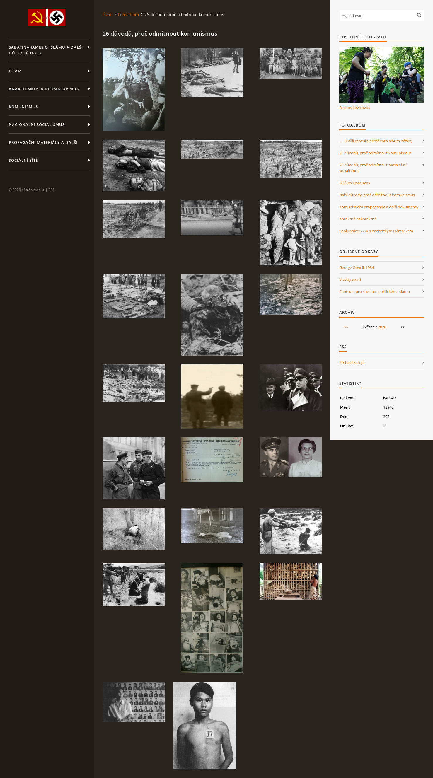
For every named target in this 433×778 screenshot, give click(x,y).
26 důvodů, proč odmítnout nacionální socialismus (372, 167)
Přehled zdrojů (352, 362)
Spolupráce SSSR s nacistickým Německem (376, 230)
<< (346, 327)
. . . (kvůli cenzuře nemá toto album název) (375, 141)
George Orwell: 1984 (356, 267)
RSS (51, 189)
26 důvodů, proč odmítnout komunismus (375, 153)
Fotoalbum (128, 14)
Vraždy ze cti (350, 279)
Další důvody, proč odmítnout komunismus (377, 194)
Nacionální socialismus (37, 124)
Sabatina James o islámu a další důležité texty (46, 50)
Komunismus (23, 106)
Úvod (107, 14)
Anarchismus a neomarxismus (44, 88)
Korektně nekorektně (357, 218)
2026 (382, 327)
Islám (15, 71)
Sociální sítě (23, 160)
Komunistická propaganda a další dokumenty (378, 206)
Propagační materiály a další (43, 142)
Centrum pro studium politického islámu (374, 291)
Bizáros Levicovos (354, 107)
